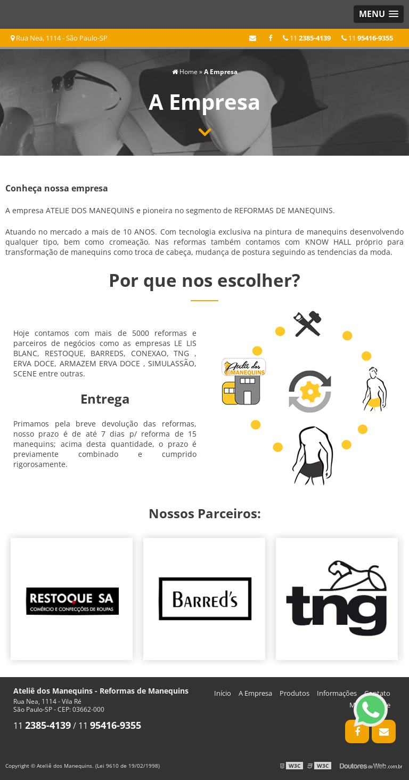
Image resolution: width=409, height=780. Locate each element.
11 (367, 38)
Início (222, 693)
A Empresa (255, 693)
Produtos (294, 693)
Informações (337, 693)
